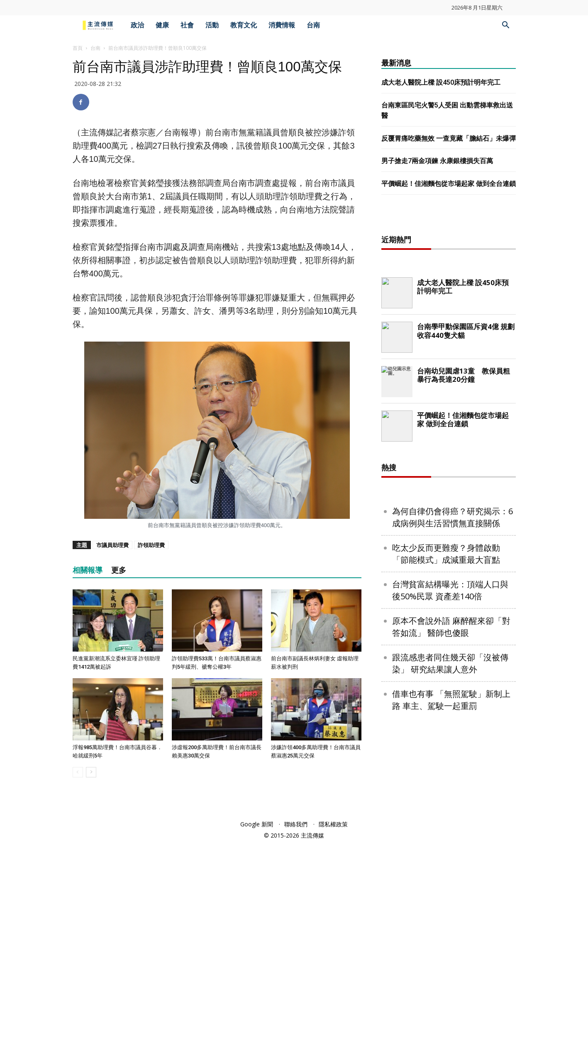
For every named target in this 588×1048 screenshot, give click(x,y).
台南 (313, 25)
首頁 (78, 47)
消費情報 (281, 25)
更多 (118, 570)
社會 (187, 25)
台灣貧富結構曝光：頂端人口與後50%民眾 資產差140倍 (450, 590)
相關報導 (87, 570)
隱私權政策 (333, 824)
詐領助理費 (151, 545)
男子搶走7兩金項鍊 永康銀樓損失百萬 (437, 161)
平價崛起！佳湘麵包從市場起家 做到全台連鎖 (448, 184)
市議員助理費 (112, 545)
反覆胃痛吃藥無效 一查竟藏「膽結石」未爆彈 (448, 138)
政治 (137, 25)
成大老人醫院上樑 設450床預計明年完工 (440, 82)
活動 (212, 25)
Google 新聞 (256, 824)
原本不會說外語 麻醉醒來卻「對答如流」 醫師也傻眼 (451, 626)
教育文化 (243, 25)
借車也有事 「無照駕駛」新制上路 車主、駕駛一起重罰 (451, 699)
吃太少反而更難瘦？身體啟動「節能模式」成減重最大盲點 (446, 553)
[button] (506, 26)
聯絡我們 (295, 824)
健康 (162, 25)
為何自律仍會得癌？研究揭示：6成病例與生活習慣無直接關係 (452, 517)
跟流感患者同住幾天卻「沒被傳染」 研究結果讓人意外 (450, 663)
